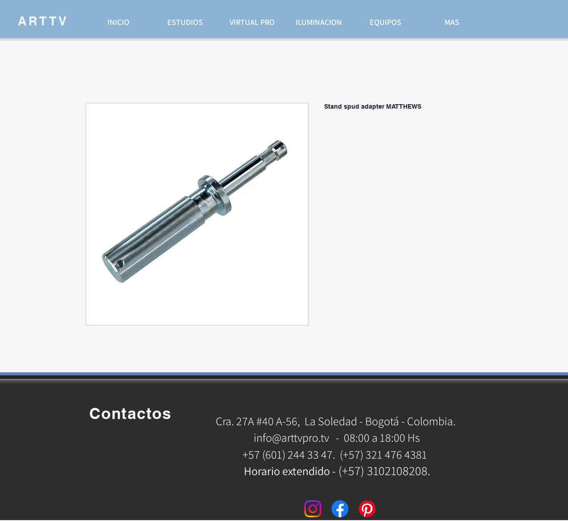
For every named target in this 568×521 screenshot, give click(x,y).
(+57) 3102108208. (384, 470)
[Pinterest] (367, 508)
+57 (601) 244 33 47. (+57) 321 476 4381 (336, 454)
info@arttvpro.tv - (296, 437)
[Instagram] (312, 508)
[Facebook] (340, 508)
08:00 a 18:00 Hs (382, 437)
